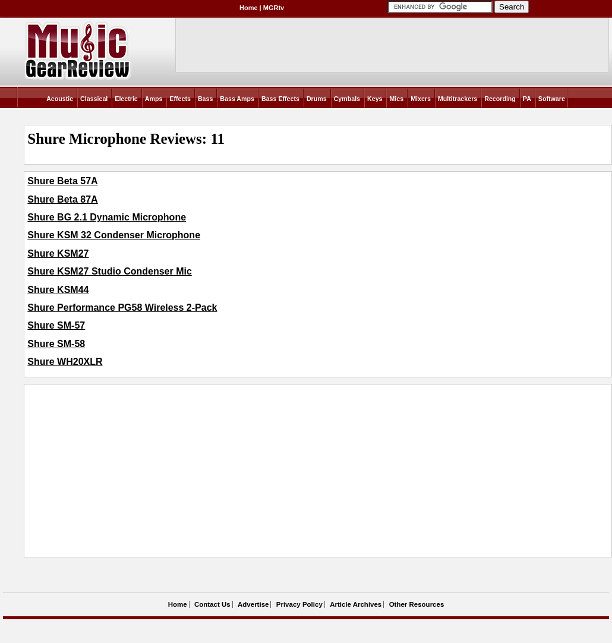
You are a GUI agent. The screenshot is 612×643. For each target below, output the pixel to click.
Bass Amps (237, 98)
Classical (94, 98)
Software (551, 98)
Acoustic (59, 98)
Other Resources (416, 604)
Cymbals (347, 98)
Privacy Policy (299, 604)
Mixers (421, 98)
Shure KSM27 (58, 253)
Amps (154, 98)
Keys (374, 98)
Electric (126, 98)
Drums (317, 98)
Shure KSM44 (58, 290)
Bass (205, 98)
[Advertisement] (243, 470)
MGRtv (273, 7)
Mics (396, 98)
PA (527, 98)
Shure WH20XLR (64, 362)
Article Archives (355, 604)
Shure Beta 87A (62, 199)
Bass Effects (280, 98)
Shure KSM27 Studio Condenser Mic (109, 271)
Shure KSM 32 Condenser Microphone (113, 235)
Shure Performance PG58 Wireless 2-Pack (122, 307)
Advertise (253, 604)
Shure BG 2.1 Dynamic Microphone (106, 217)
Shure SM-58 (56, 344)
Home (248, 7)
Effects (180, 98)
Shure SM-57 (56, 325)
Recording (500, 98)
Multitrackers (457, 98)
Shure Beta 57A (62, 181)
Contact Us (212, 604)
